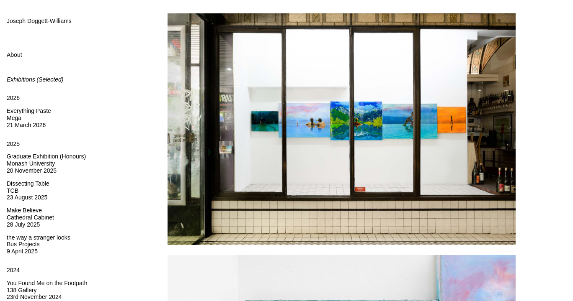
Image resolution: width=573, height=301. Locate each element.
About (14, 54)
